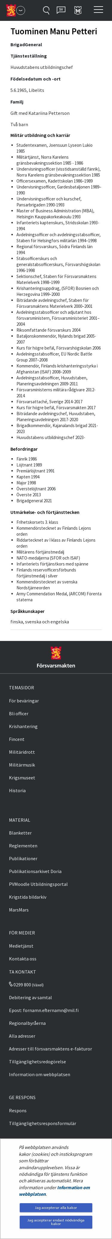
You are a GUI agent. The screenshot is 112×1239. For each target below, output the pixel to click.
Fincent (16, 739)
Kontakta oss (22, 959)
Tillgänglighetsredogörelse (37, 1062)
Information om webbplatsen (39, 1074)
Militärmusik (22, 765)
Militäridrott (22, 752)
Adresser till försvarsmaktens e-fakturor (50, 1049)
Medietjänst (21, 946)
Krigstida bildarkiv (27, 897)
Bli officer (18, 713)
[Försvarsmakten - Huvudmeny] (20, 10)
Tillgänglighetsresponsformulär (42, 1123)
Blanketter (20, 833)
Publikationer (23, 858)
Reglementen (23, 846)
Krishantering (23, 726)
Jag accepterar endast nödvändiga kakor (56, 1222)
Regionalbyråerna (27, 1023)
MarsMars (19, 910)
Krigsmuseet (22, 778)
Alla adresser (22, 1036)
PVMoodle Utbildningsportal (38, 884)
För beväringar (24, 701)
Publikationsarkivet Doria (35, 871)
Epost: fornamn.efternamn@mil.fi (44, 1010)
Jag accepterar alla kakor (56, 1207)
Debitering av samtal (30, 997)
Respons (18, 1110)
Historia (17, 790)
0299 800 (20, 985)
